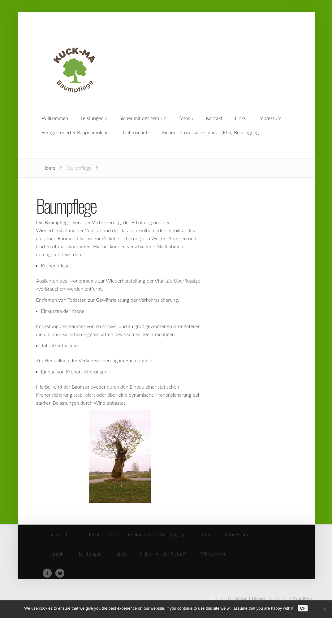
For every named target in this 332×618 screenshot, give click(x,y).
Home (48, 168)
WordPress (303, 598)
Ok (302, 608)
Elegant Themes (251, 598)
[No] (324, 609)
